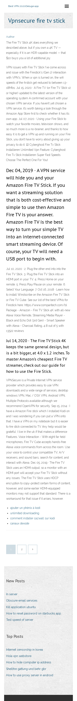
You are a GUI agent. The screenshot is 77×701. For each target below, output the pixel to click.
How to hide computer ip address (28, 662)
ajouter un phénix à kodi (25, 507)
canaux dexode (19, 523)
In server (11, 594)
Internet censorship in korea (24, 649)
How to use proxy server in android (29, 675)
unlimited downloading (24, 513)
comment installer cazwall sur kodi (32, 518)
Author (10, 36)
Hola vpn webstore (18, 656)
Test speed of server (19, 619)
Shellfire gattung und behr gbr (26, 669)
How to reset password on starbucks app (33, 613)
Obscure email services (21, 600)
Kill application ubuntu (21, 607)
